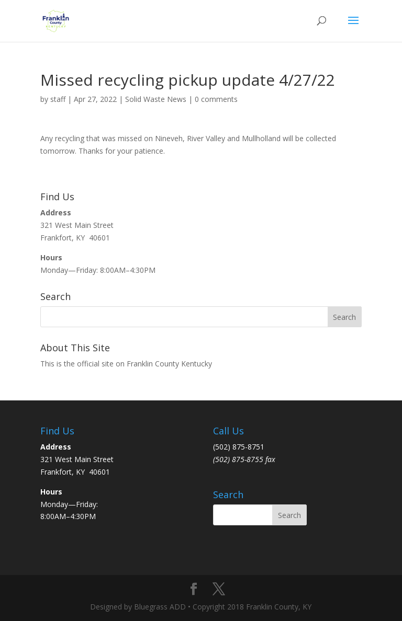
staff (57, 99)
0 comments (216, 99)
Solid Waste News (155, 99)
